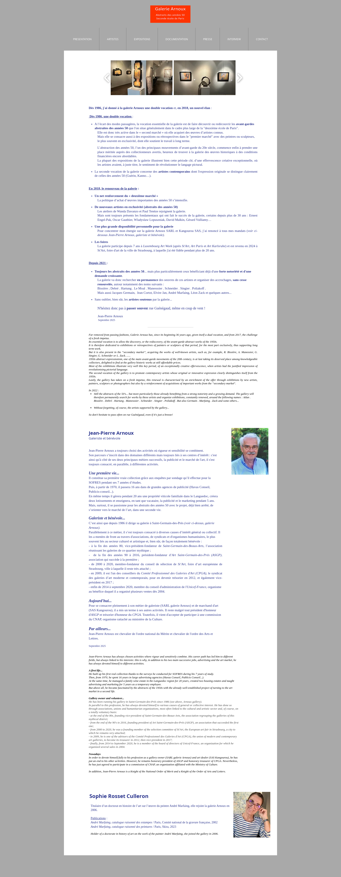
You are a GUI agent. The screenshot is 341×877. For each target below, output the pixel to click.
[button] (141, 77)
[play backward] (107, 77)
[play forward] (239, 77)
